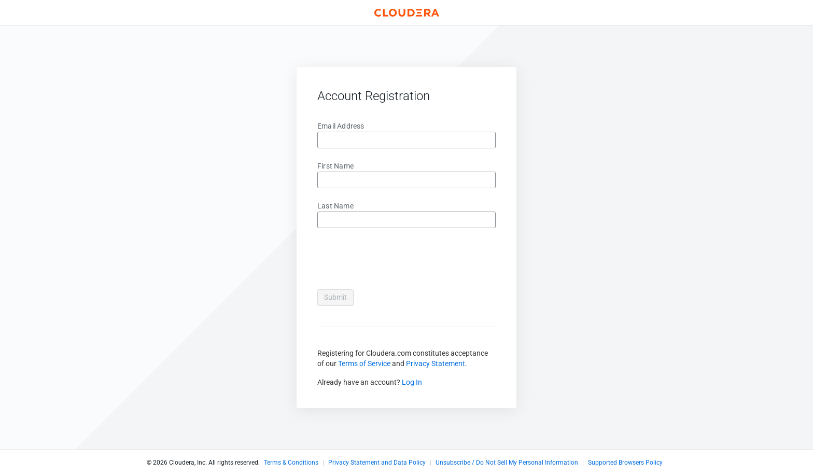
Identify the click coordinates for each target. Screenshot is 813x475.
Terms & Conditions (291, 462)
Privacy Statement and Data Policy (377, 462)
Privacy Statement (435, 363)
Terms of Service (364, 363)
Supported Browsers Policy (625, 462)
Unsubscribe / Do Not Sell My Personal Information (507, 462)
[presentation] (396, 261)
